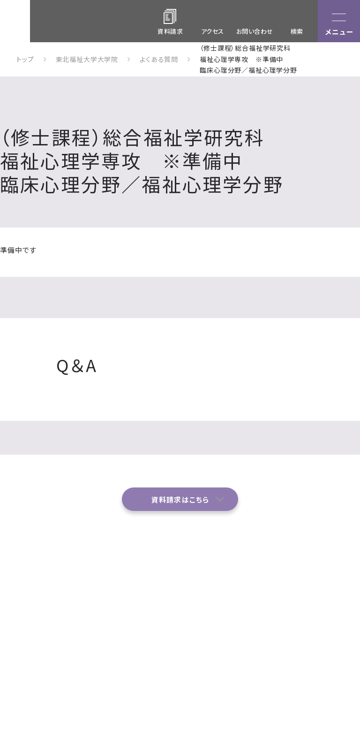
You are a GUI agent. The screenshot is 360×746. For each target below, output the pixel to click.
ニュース (285, 638)
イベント (238, 625)
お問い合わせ (254, 31)
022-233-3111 (35, 652)
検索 (297, 31)
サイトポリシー (291, 659)
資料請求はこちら (180, 499)
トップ (25, 59)
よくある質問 (197, 625)
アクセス (212, 31)
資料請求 (239, 642)
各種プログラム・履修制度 (291, 614)
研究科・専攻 (245, 607)
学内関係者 (338, 638)
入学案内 (334, 607)
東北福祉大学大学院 (87, 59)
